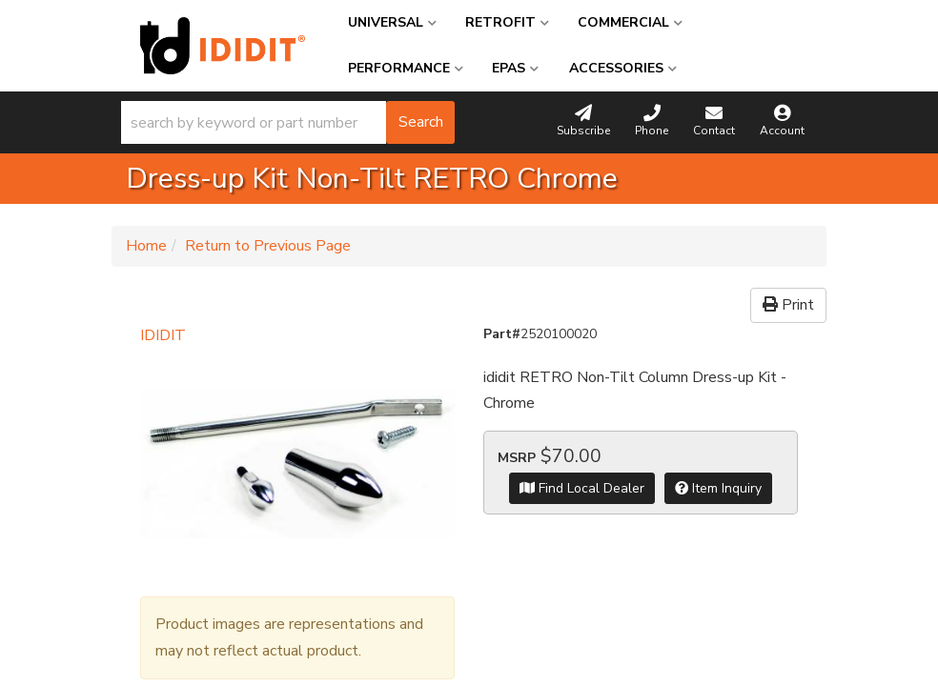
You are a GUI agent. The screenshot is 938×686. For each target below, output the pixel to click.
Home (146, 245)
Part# (501, 334)
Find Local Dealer (582, 488)
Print (788, 304)
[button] (288, 122)
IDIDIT (163, 335)
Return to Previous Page (268, 245)
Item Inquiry (718, 488)
